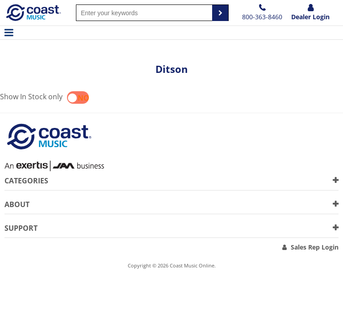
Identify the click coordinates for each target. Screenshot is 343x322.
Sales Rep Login (315, 247)
